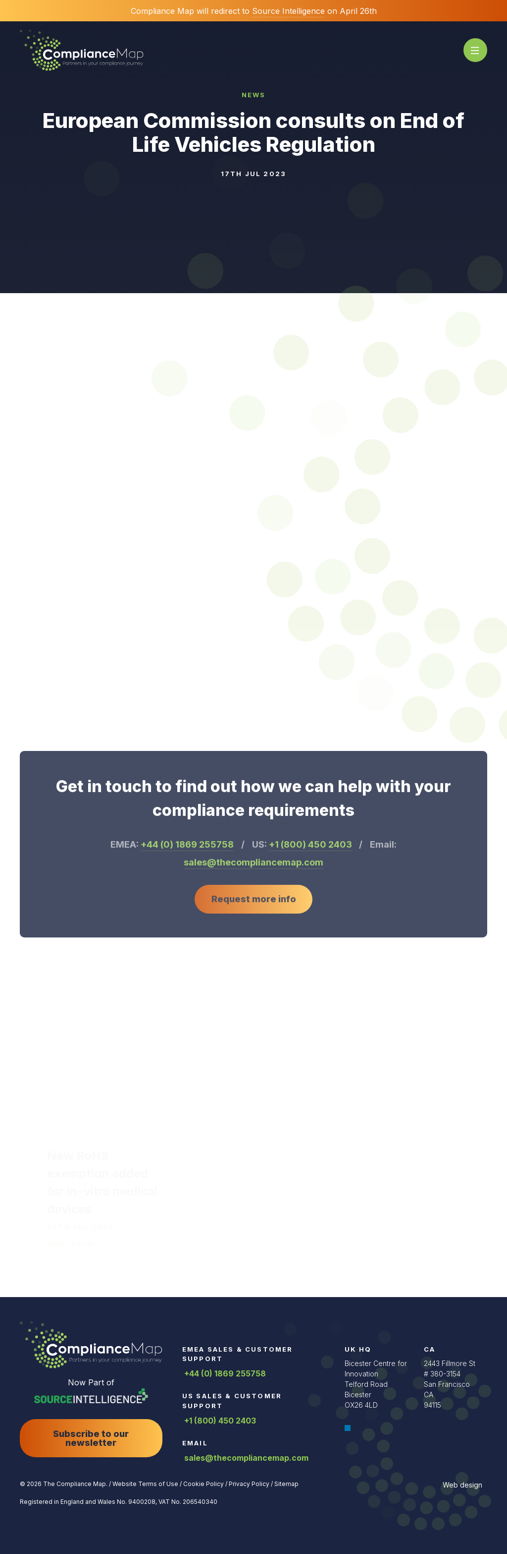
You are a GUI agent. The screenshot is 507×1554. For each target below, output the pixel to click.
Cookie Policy (203, 1484)
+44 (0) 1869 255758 (224, 1373)
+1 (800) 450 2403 (219, 1421)
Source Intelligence (288, 11)
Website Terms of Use (144, 1484)
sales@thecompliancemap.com (245, 1458)
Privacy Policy (248, 1484)
